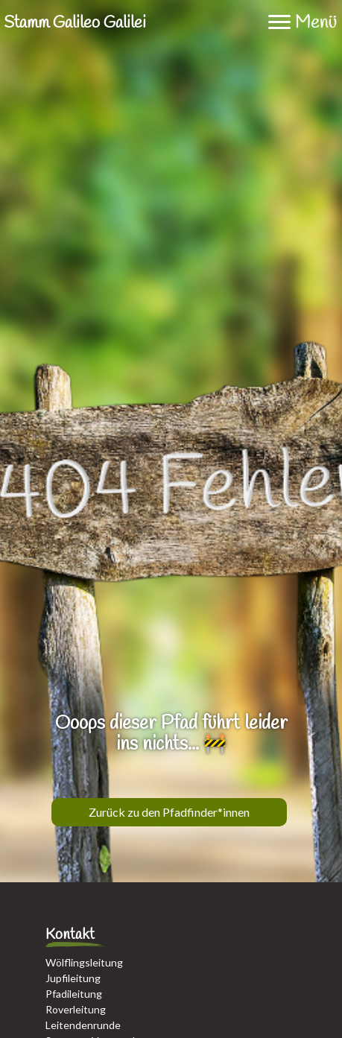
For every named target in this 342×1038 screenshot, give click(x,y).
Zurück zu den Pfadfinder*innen (169, 812)
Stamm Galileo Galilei (75, 23)
